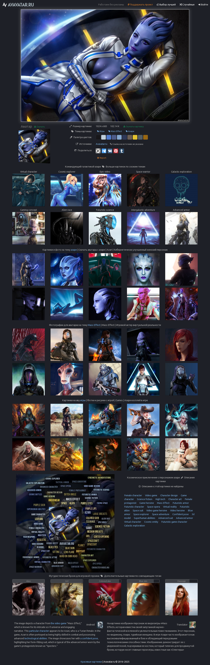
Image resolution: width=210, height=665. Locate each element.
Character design (169, 495)
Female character (133, 495)
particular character (39, 631)
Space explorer (141, 514)
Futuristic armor (180, 503)
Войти (203, 4)
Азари (130, 131)
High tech (160, 499)
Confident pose (180, 514)
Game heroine (146, 503)
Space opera (153, 506)
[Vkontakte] (110, 150)
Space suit (137, 510)
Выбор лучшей (166, 4)
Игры (101, 131)
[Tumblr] (121, 150)
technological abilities (35, 638)
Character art (175, 499)
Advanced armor (184, 518)
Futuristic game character (174, 522)
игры (82, 400)
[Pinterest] (116, 150)
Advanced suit (165, 518)
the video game (58, 623)
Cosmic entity (151, 522)
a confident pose (89, 638)
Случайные (187, 4)
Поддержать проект (140, 4)
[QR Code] (98, 150)
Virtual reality (170, 506)
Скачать (39, 126)
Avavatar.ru (101, 144)
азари (74, 249)
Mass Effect (115, 131)
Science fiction (144, 499)
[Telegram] (104, 150)
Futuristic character (134, 506)
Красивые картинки (91, 661)
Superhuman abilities (144, 518)
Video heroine (177, 510)
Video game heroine (156, 510)
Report (101, 158)
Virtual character (132, 522)
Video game (151, 495)
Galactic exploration (134, 525)
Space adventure (160, 514)
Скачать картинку (133, 126)
